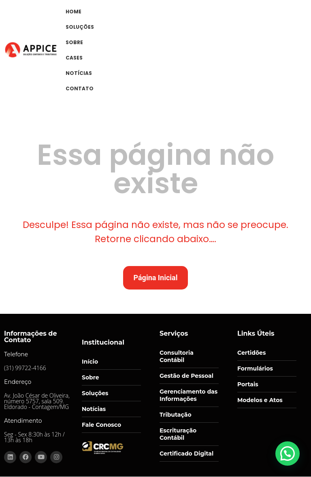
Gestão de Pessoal (186, 375)
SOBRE (74, 42)
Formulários (255, 368)
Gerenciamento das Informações (188, 395)
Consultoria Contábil (177, 356)
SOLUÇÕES (80, 26)
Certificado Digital (186, 453)
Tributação (176, 414)
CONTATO (80, 88)
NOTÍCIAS (79, 73)
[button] (289, 458)
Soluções (95, 393)
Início (90, 361)
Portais (247, 384)
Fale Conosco (101, 424)
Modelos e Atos (260, 400)
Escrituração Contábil (178, 434)
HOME (73, 11)
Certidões (251, 352)
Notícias (94, 409)
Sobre (90, 377)
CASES (74, 57)
